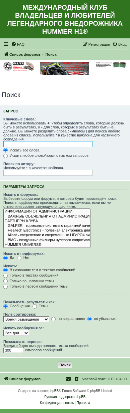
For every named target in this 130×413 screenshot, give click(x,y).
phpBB (54, 391)
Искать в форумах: (20, 194)
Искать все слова (21, 150)
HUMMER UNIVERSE (47, 245)
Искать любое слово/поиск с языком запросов (45, 155)
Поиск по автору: (19, 164)
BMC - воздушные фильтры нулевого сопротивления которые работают (47, 240)
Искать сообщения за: (23, 328)
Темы (40, 306)
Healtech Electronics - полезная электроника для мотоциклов (47, 230)
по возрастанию (68, 319)
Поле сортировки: (19, 314)
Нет (23, 258)
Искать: (10, 266)
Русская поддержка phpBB (64, 397)
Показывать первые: (22, 342)
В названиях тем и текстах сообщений (39, 270)
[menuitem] (17, 44)
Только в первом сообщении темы (35, 286)
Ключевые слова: (19, 119)
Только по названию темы (28, 281)
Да (8, 258)
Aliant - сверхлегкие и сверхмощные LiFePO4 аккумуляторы (47, 235)
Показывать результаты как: (29, 302)
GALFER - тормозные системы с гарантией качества (47, 226)
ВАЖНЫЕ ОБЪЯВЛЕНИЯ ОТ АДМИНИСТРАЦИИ (47, 216)
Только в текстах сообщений (31, 275)
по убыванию (101, 319)
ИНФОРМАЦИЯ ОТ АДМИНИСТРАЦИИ (47, 211)
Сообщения (16, 306)
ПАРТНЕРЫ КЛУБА (47, 221)
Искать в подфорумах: (24, 254)
